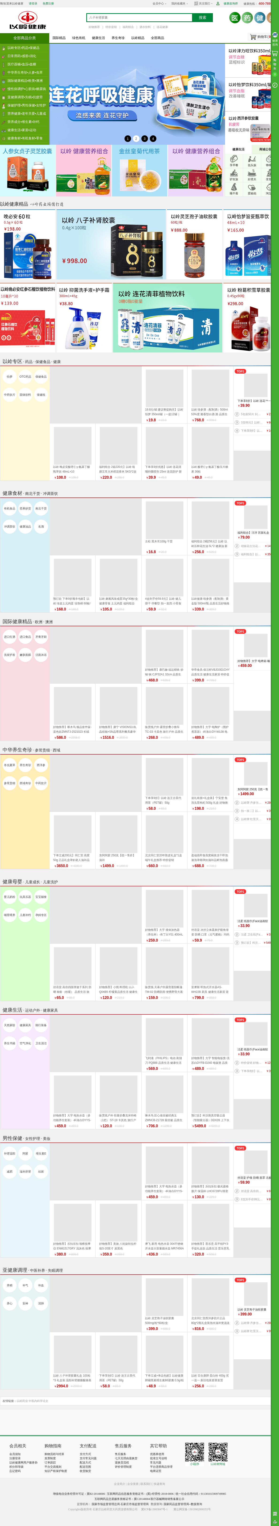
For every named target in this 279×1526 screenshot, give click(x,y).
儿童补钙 (25, 915)
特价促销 (111, 27)
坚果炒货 (25, 508)
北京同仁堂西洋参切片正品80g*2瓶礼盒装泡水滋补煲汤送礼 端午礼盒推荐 (210, 1323)
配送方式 (85, 1462)
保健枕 (41, 394)
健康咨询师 (231, 3)
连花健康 (162, 27)
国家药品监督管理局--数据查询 (183, 1504)
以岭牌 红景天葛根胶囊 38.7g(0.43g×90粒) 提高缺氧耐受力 (252, 819)
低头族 (252, 165)
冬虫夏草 (9, 765)
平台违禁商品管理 (161, 1466)
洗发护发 (9, 655)
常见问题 (155, 1462)
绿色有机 (78, 38)
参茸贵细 (9, 783)
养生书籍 (9, 1043)
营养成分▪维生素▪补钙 (23, 122)
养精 (9, 1285)
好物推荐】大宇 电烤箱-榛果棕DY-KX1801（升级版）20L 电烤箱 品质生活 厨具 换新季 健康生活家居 (255, 661)
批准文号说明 (158, 1458)
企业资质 (133, 1484)
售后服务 (120, 1454)
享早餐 (234, 165)
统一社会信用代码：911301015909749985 (201, 1493)
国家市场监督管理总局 (106, 1504)
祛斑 (41, 1171)
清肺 (41, 1303)
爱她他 (252, 193)
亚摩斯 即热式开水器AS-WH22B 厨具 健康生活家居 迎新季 (210, 992)
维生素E (41, 1153)
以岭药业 (22, 1401)
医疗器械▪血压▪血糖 (22, 64)
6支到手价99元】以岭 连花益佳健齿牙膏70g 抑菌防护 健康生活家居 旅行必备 (252, 1199)
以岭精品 (137, 38)
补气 (25, 1285)
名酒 (41, 526)
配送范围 (85, 1466)
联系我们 (146, 1484)
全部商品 (157, 38)
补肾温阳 (9, 1153)
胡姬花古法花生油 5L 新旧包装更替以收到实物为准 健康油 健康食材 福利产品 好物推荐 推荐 (252, 546)
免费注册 (48, 3)
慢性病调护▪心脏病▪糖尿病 (27, 89)
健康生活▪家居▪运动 (22, 130)
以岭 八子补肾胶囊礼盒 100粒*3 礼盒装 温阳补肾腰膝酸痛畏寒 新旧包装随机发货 (72, 1380)
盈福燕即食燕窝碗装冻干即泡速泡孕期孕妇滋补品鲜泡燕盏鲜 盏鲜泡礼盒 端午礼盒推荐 (209, 860)
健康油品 (25, 526)
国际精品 (59, 38)
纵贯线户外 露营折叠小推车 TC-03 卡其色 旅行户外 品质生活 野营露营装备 (164, 731)
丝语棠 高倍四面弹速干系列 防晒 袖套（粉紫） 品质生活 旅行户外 (72, 992)
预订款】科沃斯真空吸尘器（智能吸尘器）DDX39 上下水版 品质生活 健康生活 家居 (252, 942)
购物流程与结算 (54, 1454)
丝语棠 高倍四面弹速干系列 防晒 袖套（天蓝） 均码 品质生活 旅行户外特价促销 (252, 1191)
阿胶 (25, 1153)
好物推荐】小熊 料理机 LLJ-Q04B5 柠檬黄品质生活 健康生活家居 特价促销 (118, 992)
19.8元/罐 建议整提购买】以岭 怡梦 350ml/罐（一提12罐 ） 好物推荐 (164, 414)
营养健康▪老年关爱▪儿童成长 (27, 115)
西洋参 (41, 765)
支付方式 (85, 1454)
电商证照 (155, 1471)
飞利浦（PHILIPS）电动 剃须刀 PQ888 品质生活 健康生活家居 (163, 1062)
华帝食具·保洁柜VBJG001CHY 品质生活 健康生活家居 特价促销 (210, 674)
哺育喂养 (9, 915)
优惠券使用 (157, 1454)
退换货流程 (122, 1462)
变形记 (270, 179)
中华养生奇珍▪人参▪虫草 (25, 72)
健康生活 (98, 38)
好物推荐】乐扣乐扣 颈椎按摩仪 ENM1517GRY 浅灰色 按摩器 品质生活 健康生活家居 (72, 1248)
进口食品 (25, 636)
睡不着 (234, 193)
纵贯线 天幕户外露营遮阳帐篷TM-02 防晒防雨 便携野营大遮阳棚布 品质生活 (164, 992)
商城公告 (265, 149)
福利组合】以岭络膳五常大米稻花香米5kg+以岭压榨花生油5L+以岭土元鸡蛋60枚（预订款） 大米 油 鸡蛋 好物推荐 (252, 554)
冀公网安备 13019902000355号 (192, 1509)
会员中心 (158, 3)
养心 (9, 1303)
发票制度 (50, 1458)
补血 (41, 1285)
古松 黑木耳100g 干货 (159, 541)
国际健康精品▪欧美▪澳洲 (25, 80)
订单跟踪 (50, 1462)
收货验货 (85, 1471)
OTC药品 (25, 376)
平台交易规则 (53, 1466)
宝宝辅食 (41, 897)
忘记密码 (15, 1471)
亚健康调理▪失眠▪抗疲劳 (25, 97)
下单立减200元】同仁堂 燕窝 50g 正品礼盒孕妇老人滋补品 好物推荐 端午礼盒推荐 (71, 860)
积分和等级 (16, 1466)
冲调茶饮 (9, 526)
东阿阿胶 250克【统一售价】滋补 (253, 790)
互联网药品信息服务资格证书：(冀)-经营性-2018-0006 (140, 1493)
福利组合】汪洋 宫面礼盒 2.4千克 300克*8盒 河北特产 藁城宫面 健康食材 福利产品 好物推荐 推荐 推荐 (254, 533)
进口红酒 (9, 636)
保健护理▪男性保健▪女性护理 (27, 106)
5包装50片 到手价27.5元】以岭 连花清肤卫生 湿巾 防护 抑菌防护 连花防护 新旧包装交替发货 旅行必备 (252, 414)
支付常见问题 (88, 1458)
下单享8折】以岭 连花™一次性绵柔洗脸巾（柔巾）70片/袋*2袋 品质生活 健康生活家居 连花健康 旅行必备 (254, 401)
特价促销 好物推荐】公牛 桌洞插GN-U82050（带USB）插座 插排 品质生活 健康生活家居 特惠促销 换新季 (252, 1062)
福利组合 (128, 27)
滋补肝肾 (25, 1171)
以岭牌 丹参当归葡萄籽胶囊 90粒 (252, 802)
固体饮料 (25, 394)
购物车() (264, 37)
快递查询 (159, 1484)
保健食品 (41, 376)
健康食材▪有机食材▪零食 (25, 138)
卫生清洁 (41, 1043)
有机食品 (9, 508)
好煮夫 (252, 179)
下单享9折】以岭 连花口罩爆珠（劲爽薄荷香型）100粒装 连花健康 (252, 430)
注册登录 (15, 1458)
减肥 (9, 1171)
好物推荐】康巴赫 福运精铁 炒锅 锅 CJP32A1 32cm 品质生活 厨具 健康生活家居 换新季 (164, 674)
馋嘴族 (270, 165)
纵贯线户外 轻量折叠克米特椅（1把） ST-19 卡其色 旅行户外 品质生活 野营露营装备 (117, 1120)
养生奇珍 (118, 38)
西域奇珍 (25, 783)
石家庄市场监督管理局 (135, 1504)
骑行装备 (41, 1025)
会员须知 (15, 1454)
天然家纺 (9, 1025)
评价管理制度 (123, 1466)
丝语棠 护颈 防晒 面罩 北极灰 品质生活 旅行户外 (254, 1178)
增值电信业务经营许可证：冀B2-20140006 (79, 1493)
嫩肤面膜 (25, 655)
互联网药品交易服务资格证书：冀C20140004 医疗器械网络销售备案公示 (139, 1499)
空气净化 (25, 1043)
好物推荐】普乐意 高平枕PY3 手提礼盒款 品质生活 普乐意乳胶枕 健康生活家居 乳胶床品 (210, 1248)
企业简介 (120, 1484)
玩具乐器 (25, 897)
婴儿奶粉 (9, 897)
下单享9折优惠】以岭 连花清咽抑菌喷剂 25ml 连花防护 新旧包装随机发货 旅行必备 (163, 471)
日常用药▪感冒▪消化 (22, 56)
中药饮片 (9, 394)
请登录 (33, 3)
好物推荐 (94, 27)
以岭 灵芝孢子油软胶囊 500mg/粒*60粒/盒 (252, 1310)
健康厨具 (25, 1025)
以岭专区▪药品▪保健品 (23, 48)
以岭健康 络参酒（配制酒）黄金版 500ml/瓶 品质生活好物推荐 (210, 603)
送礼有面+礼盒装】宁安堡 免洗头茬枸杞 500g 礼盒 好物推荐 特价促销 (209, 802)
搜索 (202, 18)
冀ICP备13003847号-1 (154, 1509)
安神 (25, 1303)
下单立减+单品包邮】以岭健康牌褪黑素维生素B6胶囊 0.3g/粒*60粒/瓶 (164, 1380)
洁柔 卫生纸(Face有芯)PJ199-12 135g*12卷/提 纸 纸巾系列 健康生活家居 (252, 934)
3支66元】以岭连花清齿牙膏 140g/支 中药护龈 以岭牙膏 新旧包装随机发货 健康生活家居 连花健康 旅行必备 (252, 422)
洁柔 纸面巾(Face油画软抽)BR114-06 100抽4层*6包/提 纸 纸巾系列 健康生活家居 (254, 921)
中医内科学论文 (38, 1401)
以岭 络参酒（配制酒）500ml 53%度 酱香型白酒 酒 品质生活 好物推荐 (209, 414)
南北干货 (41, 508)
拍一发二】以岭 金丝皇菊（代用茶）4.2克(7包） (252, 811)
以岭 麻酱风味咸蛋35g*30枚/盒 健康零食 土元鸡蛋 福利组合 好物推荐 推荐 (118, 603)
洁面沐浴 (41, 655)
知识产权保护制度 (56, 1471)
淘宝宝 (270, 193)
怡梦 (9, 376)
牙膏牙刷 (41, 636)
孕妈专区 (41, 915)
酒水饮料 (145, 27)
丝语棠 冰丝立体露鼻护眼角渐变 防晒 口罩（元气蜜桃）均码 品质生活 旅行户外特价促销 (210, 934)
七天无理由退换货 (126, 1458)
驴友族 (234, 179)
